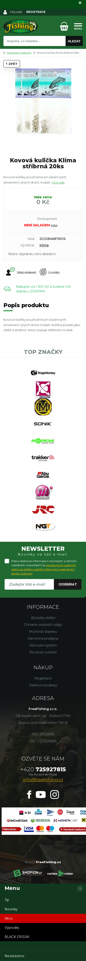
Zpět (11, 64)
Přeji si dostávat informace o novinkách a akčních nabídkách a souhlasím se (44, 567)
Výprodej (12, 928)
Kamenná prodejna (43, 638)
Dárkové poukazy (43, 685)
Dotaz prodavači (21, 272)
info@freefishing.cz (43, 779)
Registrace (43, 678)
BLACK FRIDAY (17, 937)
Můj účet (16, 12)
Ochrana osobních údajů (43, 625)
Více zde (58, 182)
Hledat (74, 41)
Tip (7, 900)
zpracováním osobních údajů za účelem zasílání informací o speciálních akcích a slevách (43, 569)
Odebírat (67, 584)
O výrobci (50, 272)
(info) (54, 225)
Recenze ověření (43, 652)
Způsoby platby (43, 618)
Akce (9, 918)
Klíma (44, 245)
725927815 (43, 769)
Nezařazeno (14, 956)
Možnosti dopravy (43, 631)
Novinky (11, 909)
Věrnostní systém (43, 645)
